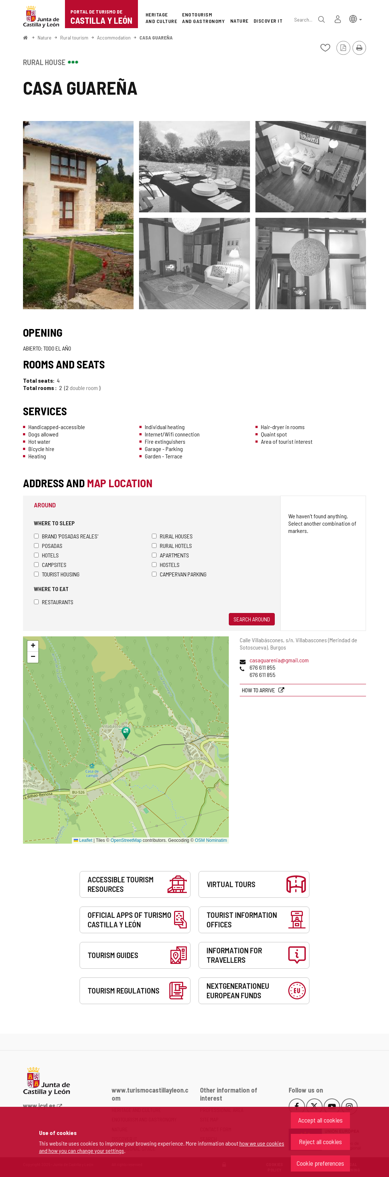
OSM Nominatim (211, 840)
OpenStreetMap (126, 840)
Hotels (46, 555)
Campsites (50, 564)
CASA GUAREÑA (156, 37)
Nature (44, 37)
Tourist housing (57, 574)
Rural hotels (172, 545)
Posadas (48, 545)
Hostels (166, 564)
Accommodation (114, 37)
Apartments (170, 555)
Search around (252, 619)
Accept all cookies (320, 1120)
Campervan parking (179, 574)
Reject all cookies (320, 1142)
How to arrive (259, 689)
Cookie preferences (320, 1163)
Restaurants (53, 601)
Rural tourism (74, 37)
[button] (355, 18)
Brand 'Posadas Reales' (66, 536)
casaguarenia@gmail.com (279, 659)
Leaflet (83, 840)
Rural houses (172, 536)
